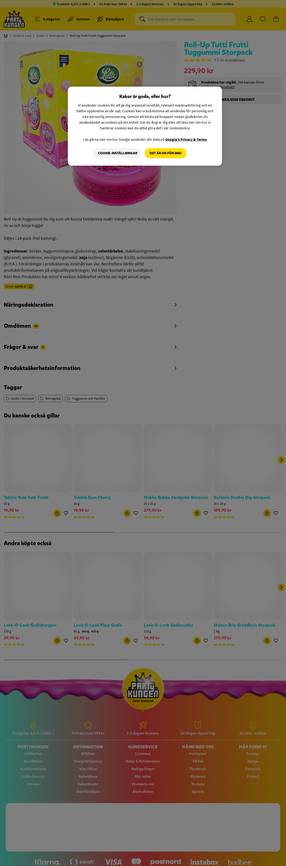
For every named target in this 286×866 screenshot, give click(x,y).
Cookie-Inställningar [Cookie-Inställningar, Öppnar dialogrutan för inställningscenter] (117, 153)
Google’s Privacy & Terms (186, 139)
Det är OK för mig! (166, 153)
